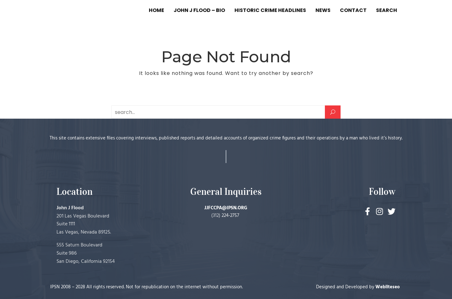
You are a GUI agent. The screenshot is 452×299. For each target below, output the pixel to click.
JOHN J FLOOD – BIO (199, 10)
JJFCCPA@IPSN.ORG (225, 208)
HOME (156, 10)
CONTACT (353, 10)
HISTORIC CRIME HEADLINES (270, 10)
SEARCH (386, 10)
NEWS (323, 10)
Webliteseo (387, 287)
